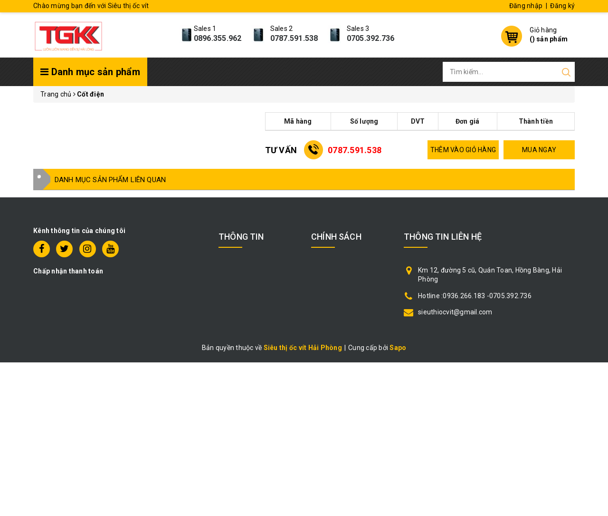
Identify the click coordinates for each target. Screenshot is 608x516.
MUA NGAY (539, 150)
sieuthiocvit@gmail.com (455, 312)
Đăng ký (562, 6)
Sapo (398, 347)
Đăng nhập (525, 6)
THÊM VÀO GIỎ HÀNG (463, 150)
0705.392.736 (371, 38)
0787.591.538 (294, 38)
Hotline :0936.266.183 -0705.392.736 (475, 296)
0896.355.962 (218, 38)
